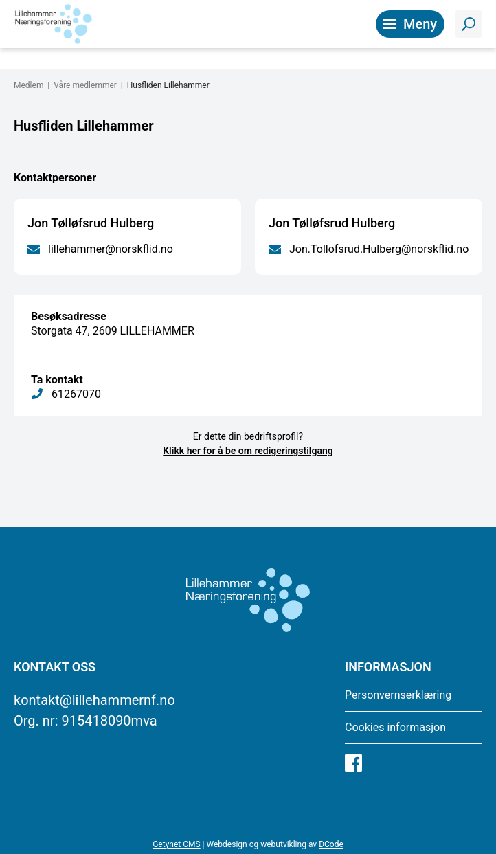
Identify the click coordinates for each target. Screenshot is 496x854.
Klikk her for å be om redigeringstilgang (248, 450)
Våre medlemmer (85, 85)
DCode (331, 844)
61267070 (76, 394)
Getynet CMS (176, 844)
